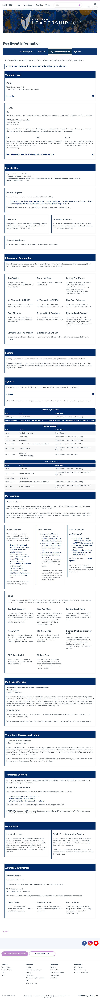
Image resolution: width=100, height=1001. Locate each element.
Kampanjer (29, 972)
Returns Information (32, 983)
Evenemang (29, 975)
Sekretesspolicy (39, 996)
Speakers (42, 51)
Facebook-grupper (80, 970)
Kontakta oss (78, 967)
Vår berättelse (28, 5)
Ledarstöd (53, 978)
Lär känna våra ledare (57, 972)
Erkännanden (54, 970)
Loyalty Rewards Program (34, 970)
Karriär (3, 975)
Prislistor (28, 967)
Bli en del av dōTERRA (81, 972)
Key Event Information (60, 52)
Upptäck (39, 5)
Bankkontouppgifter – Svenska (35, 978)
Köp (18, 5)
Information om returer (61, 996)
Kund (27, 980)
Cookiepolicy (28, 996)
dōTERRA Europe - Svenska (87, 996)
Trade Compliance (46, 997)
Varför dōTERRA (6, 970)
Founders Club (54, 975)
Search (79, 5)
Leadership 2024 (27, 51)
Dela (5, 931)
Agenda (77, 51)
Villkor (48, 996)
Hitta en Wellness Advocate (15, 954)
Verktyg (48, 5)
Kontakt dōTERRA (42, 954)
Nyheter (4, 972)
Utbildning (53, 967)
